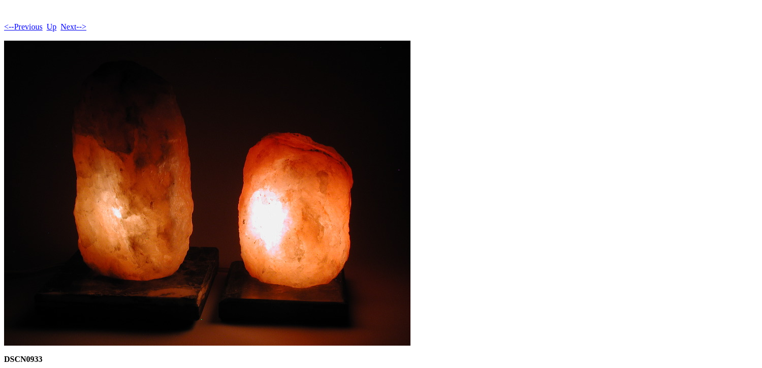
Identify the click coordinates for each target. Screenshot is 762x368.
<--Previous (23, 26)
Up (52, 26)
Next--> (73, 26)
